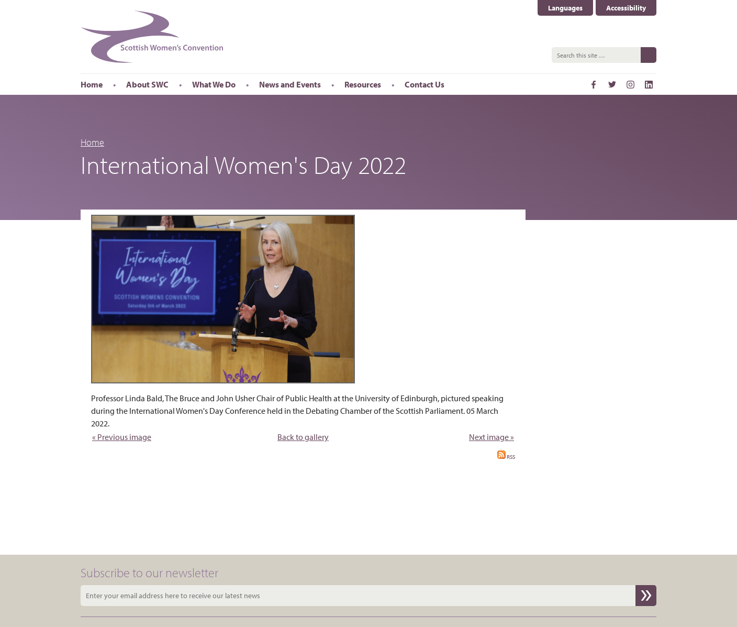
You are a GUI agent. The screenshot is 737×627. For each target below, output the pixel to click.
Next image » (491, 437)
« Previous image (121, 437)
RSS (506, 456)
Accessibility (626, 8)
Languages (565, 8)
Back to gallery (303, 437)
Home (92, 142)
